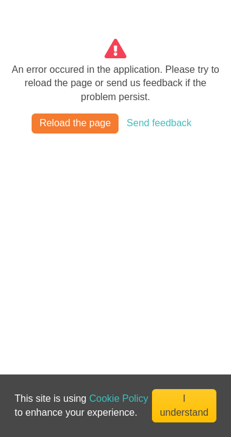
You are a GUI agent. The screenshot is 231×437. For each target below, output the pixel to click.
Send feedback (158, 123)
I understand (184, 405)
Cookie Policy (118, 398)
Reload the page (75, 123)
